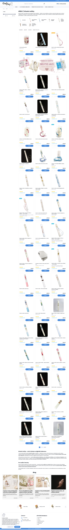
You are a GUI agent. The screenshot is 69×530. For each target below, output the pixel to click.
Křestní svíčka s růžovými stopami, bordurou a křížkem (58, 289)
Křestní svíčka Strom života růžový (41, 139)
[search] (44, 4)
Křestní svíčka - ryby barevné (57, 387)
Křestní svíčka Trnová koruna (24, 114)
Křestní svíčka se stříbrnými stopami (25, 412)
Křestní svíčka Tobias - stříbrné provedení (24, 90)
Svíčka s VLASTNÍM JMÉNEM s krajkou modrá (58, 164)
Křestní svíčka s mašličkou (24, 163)
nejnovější (29, 29)
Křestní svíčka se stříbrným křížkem (25, 387)
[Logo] (7, 4)
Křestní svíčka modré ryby (24, 313)
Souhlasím (17, 526)
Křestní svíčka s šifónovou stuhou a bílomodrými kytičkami (42, 115)
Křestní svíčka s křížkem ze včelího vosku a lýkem (41, 189)
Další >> (45, 447)
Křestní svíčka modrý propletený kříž (58, 188)
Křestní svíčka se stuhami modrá (41, 47)
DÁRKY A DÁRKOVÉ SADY (49, 6)
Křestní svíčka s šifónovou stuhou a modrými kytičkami (42, 339)
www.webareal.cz (38, 529)
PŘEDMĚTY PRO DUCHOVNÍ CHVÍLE (37, 6)
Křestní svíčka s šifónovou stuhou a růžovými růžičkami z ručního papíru (25, 437)
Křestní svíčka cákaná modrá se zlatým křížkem (26, 363)
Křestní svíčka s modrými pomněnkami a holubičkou (58, 115)
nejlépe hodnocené (36, 29)
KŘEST (16, 6)
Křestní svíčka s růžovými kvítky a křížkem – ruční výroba (25, 213)
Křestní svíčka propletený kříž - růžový (42, 238)
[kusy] (22, 54)
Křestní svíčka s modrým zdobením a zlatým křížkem (58, 214)
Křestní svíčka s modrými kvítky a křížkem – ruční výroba (57, 239)
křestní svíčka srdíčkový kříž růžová (58, 47)
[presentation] (18, 507)
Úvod (3, 8)
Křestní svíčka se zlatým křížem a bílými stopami (58, 339)
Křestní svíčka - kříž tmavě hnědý (41, 288)
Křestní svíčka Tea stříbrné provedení (58, 89)
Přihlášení (58, 0)
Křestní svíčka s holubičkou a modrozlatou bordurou (57, 437)
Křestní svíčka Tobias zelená (40, 313)
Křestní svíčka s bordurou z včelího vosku (58, 412)
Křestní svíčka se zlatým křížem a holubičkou (41, 437)
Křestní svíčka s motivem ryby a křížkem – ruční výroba (58, 264)
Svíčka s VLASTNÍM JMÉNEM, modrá (58, 139)
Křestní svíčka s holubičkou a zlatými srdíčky (25, 189)
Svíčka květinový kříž (23, 47)
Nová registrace (63, 0)
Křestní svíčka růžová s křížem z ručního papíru (58, 363)
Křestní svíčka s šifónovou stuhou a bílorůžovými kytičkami (42, 90)
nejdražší (25, 29)
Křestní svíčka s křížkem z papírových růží (58, 314)
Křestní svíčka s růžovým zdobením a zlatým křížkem (25, 264)
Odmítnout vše (10, 526)
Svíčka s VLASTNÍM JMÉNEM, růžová (25, 139)
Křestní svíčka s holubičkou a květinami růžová (42, 388)
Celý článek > (16, 498)
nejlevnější (20, 29)
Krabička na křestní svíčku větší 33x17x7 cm (42, 264)
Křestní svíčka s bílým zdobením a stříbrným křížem (41, 412)
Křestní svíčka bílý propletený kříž (41, 213)
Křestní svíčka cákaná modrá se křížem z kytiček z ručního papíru (26, 339)
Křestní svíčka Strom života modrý (42, 163)
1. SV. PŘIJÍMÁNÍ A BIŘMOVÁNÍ (24, 6)
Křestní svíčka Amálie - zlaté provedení (42, 362)
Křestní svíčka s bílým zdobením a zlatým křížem (25, 239)
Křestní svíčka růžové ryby (23, 288)
